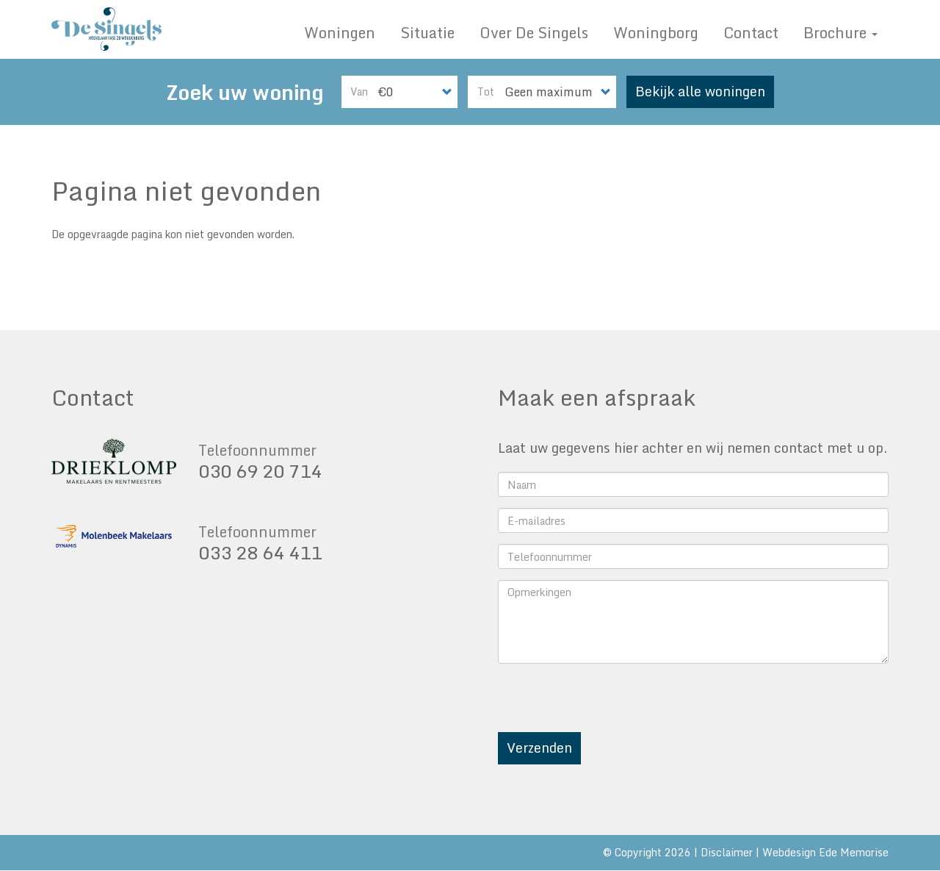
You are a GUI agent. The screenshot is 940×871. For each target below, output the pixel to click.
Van (359, 91)
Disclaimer (727, 852)
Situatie (427, 33)
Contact (750, 33)
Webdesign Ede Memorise (825, 852)
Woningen (339, 33)
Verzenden (539, 747)
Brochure (840, 33)
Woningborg (655, 33)
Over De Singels (534, 33)
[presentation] (609, 703)
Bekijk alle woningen (700, 91)
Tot (485, 91)
